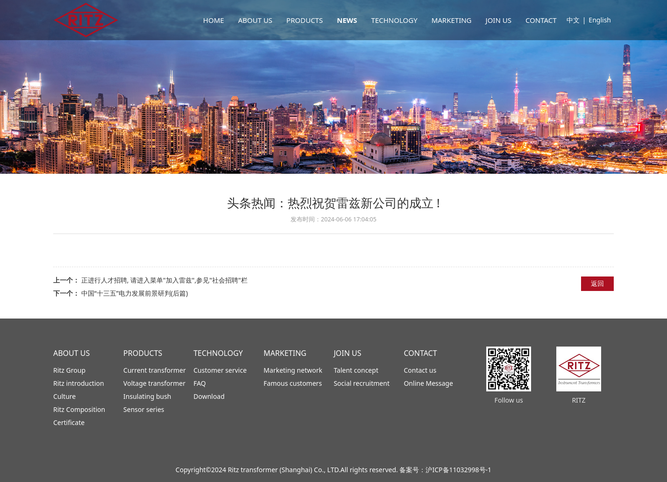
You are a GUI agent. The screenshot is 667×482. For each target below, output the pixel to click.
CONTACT (541, 20)
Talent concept (356, 370)
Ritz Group (69, 370)
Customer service (220, 370)
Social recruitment (362, 383)
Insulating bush (147, 396)
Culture (64, 396)
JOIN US (498, 20)
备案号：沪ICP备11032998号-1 (445, 469)
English (600, 19)
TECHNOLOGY (394, 20)
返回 (597, 283)
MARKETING (452, 20)
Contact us (420, 370)
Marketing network (292, 370)
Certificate (69, 422)
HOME (213, 20)
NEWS (347, 20)
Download (209, 396)
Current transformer (154, 370)
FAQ (199, 383)
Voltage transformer (154, 383)
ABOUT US (255, 20)
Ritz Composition (79, 409)
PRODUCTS (304, 20)
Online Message (428, 383)
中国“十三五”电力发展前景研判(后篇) (134, 293)
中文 (573, 19)
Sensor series (143, 409)
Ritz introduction (78, 383)
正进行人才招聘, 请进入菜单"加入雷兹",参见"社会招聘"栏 (164, 280)
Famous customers (292, 383)
